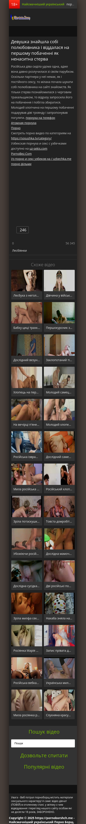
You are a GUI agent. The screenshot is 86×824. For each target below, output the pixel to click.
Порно (15, 128)
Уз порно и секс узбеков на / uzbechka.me (41, 159)
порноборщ (19, 17)
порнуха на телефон (40, 118)
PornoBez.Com (21, 154)
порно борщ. (75, 4)
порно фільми (21, 164)
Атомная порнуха (23, 123)
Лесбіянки (19, 250)
